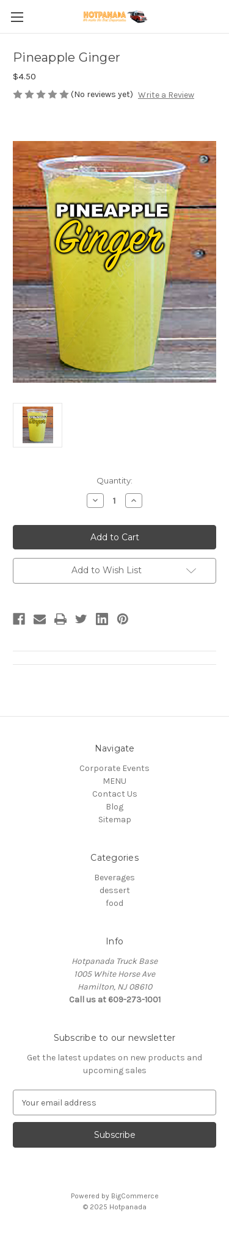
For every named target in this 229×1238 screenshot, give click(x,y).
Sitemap (114, 819)
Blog (114, 807)
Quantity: (114, 480)
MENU (114, 781)
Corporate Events (114, 768)
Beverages (114, 877)
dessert (115, 890)
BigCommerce (135, 1196)
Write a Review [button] (166, 95)
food (114, 903)
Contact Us (114, 794)
